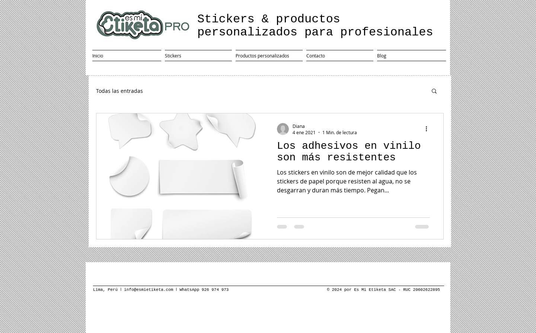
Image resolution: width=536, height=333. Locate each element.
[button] (434, 91)
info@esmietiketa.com (149, 290)
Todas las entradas (119, 90)
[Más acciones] (428, 129)
